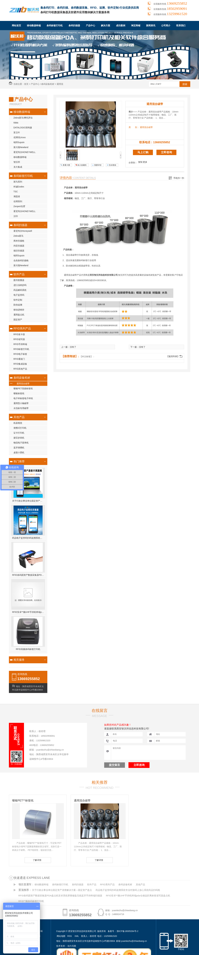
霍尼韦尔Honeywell (23, 231)
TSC (16, 191)
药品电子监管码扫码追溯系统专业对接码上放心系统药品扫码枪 (28, 538)
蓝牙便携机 (19, 447)
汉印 (16, 216)
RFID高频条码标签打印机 (28, 649)
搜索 (184, 84)
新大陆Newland (21, 147)
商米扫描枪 (19, 241)
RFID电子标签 (20, 354)
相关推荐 (100, 782)
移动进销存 (19, 309)
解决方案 (105, 25)
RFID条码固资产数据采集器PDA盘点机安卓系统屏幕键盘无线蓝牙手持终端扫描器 (28, 575)
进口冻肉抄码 (20, 285)
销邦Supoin (19, 142)
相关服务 (19, 659)
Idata (16, 122)
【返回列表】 (172, 356)
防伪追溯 (18, 305)
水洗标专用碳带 (21, 408)
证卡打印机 (19, 433)
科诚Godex (19, 186)
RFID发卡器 (19, 334)
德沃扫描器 (19, 250)
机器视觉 (18, 423)
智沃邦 (17, 162)
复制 (140, 162)
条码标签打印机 (55, 25)
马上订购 (142, 152)
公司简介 (165, 25)
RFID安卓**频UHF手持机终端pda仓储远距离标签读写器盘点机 (28, 612)
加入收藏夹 (82, 165)
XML (77, 936)
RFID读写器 (19, 339)
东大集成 (18, 167)
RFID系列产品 (22, 328)
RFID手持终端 (20, 344)
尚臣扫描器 (19, 245)
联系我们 (180, 25)
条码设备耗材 (47, 84)
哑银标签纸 (19, 393)
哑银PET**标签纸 (22, 800)
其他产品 (19, 417)
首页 (26, 84)
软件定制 (18, 300)
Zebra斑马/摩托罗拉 (23, 117)
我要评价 (98, 165)
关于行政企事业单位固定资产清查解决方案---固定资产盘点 (28, 501)
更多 (145, 162)
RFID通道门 (19, 359)
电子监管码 (19, 295)
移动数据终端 (34, 25)
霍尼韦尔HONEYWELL (25, 152)
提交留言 (114, 765)
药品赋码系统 (20, 290)
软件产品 (19, 274)
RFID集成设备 (20, 364)
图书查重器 (19, 280)
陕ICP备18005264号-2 (127, 931)
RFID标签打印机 (21, 349)
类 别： (134, 127)
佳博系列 (18, 201)
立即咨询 (166, 152)
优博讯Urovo (20, 137)
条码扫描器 (74, 25)
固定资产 (18, 319)
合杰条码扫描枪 (21, 260)
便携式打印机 (20, 428)
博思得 (17, 196)
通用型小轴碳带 (21, 403)
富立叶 (17, 132)
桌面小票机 (19, 452)
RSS (69, 936)
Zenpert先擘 (19, 206)
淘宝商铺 (135, 25)
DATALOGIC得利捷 (23, 127)
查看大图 (66, 165)
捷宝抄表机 (19, 437)
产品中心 (90, 25)
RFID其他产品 (20, 369)
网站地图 (61, 936)
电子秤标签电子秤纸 (23, 398)
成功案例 (120, 25)
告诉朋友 (112, 165)
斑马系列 (18, 181)
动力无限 (71, 946)
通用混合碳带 (23, 383)
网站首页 (16, 25)
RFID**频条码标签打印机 (31, 901)
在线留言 (100, 710)
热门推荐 (19, 461)
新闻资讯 (150, 25)
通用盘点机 (19, 314)
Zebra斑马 (19, 236)
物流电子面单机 (21, 442)
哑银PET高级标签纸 (23, 388)
